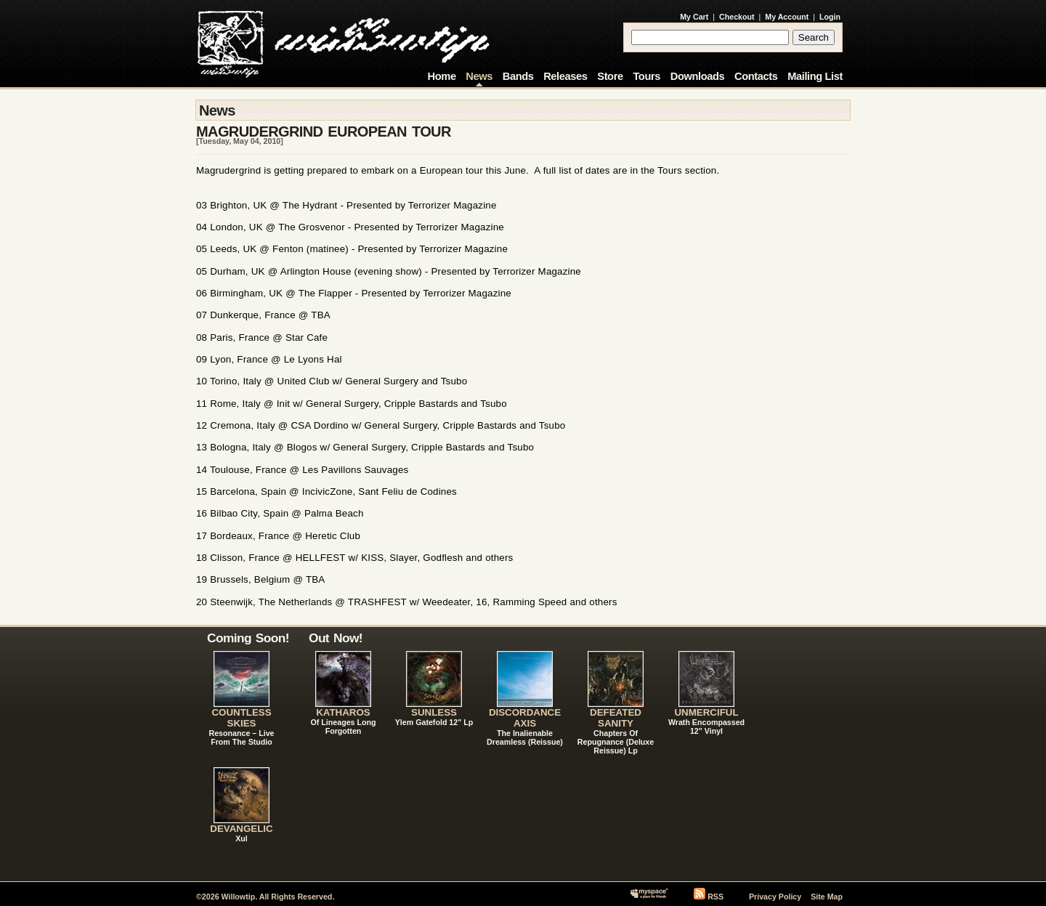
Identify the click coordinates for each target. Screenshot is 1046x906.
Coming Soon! (248, 638)
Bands (518, 76)
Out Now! (335, 638)
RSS (715, 896)
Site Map (827, 896)
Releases (565, 76)
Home (442, 76)
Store (610, 76)
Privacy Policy (775, 896)
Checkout (737, 16)
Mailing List (815, 76)
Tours (646, 76)
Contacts (756, 76)
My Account (786, 16)
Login (829, 16)
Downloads (697, 76)
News (479, 76)
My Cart (694, 16)
